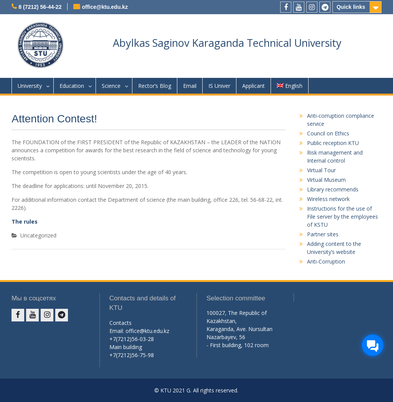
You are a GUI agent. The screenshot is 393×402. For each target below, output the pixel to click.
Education (71, 85)
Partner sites (323, 234)
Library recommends (332, 189)
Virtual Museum (326, 179)
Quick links (351, 7)
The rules (25, 221)
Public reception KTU (333, 143)
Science (111, 85)
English (289, 85)
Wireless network (328, 199)
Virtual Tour (321, 170)
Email (189, 85)
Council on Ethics (328, 133)
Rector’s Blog (154, 85)
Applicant (253, 85)
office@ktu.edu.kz (104, 7)
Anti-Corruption (326, 261)
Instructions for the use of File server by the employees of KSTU (342, 216)
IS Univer (219, 85)
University (30, 85)
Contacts (120, 322)
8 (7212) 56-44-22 (39, 7)
